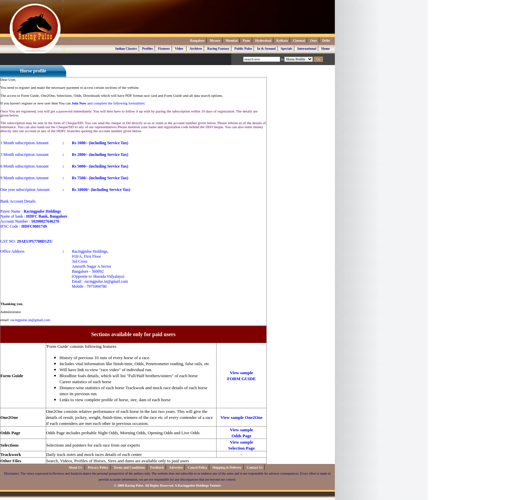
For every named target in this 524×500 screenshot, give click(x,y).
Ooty (313, 40)
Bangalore (197, 40)
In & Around (266, 48)
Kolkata (282, 40)
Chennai (299, 40)
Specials (286, 48)
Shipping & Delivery (227, 467)
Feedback (157, 467)
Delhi (326, 40)
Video (179, 48)
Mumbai (232, 40)
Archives (195, 48)
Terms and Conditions (129, 467)
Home (325, 48)
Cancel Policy (197, 467)
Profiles (147, 48)
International (306, 48)
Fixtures (164, 48)
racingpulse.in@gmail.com (30, 320)
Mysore (215, 40)
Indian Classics (126, 48)
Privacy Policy (98, 467)
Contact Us (255, 467)
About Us (76, 467)
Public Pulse (243, 48)
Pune (246, 40)
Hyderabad (263, 40)
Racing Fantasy (218, 48)
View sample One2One (242, 417)
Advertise (176, 467)
